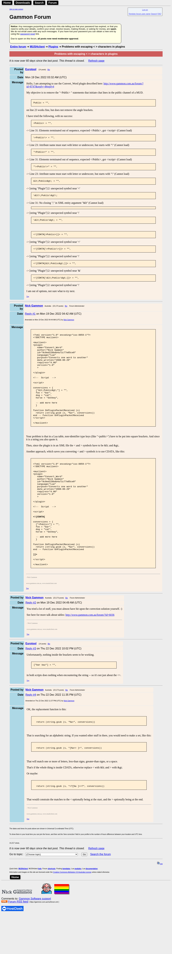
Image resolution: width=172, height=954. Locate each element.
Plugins (53, 46)
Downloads (23, 2)
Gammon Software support (35, 947)
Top (27, 302)
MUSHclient (37, 46)
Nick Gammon (68, 326)
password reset (27, 34)
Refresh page (96, 60)
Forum (53, 2)
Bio (49, 70)
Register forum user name (139, 14)
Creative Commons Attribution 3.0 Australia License (72, 921)
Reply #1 (30, 319)
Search (39, 2)
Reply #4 (30, 741)
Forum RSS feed (18, 950)
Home (7, 2)
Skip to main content (16, 9)
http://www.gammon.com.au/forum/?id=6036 (90, 660)
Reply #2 (30, 648)
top (160, 913)
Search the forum (100, 903)
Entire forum (18, 46)
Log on (145, 10)
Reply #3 (30, 694)
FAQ (159, 14)
